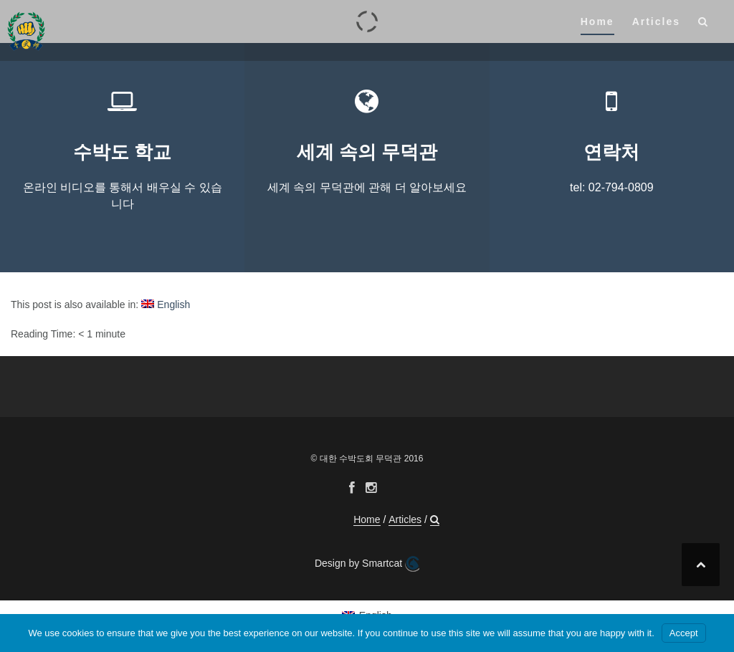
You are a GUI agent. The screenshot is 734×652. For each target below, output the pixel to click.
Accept (683, 633)
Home (597, 21)
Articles (656, 21)
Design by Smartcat (367, 564)
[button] (703, 24)
